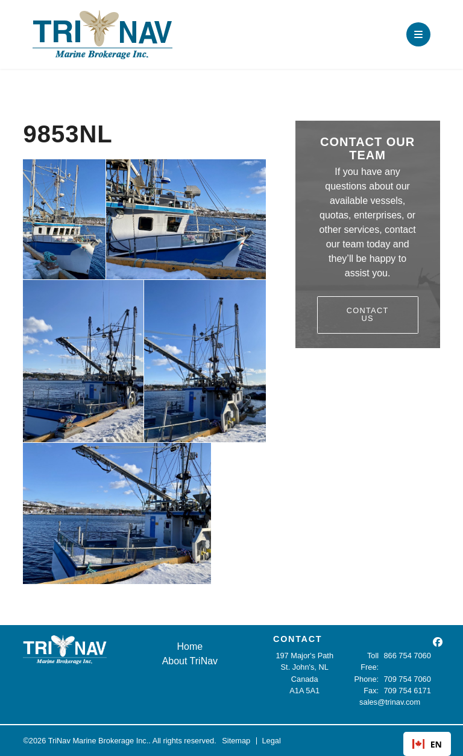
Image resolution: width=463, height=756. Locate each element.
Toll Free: (370, 661)
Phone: (366, 679)
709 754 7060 (407, 679)
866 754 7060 (407, 655)
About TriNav (190, 661)
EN (427, 744)
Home (190, 646)
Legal (271, 740)
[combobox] (427, 744)
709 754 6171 (407, 690)
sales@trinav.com (389, 702)
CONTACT (297, 639)
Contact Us (368, 314)
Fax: (371, 690)
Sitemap (236, 740)
